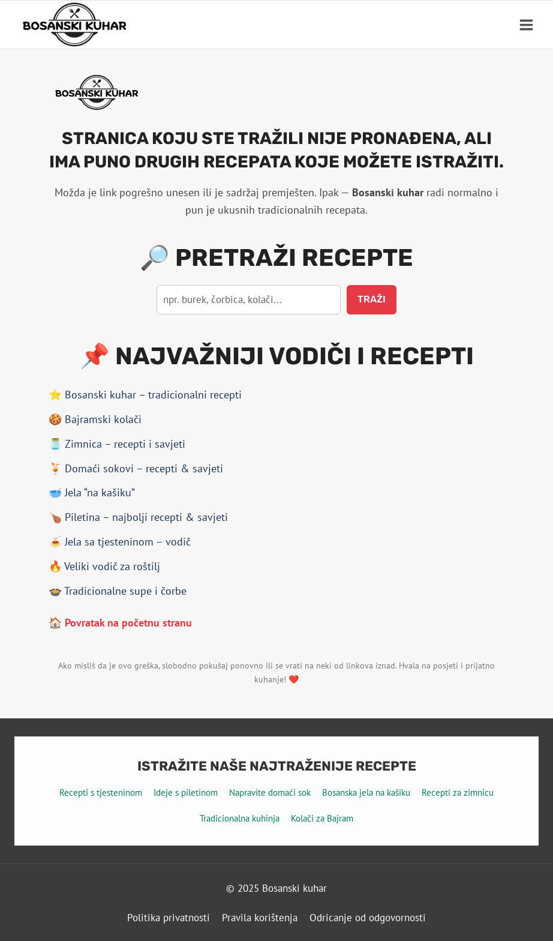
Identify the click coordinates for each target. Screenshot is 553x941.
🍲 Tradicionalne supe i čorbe (118, 591)
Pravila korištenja (259, 917)
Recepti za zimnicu (458, 792)
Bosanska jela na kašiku (366, 792)
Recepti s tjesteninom (100, 792)
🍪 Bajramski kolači (95, 419)
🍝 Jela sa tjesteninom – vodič (120, 542)
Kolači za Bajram (322, 818)
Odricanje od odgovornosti (367, 917)
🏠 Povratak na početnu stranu (120, 623)
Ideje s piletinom (186, 792)
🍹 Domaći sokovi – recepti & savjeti (136, 468)
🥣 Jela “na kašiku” (92, 492)
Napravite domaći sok (270, 792)
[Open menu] (526, 24)
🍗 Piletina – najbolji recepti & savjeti (138, 517)
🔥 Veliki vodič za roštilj (104, 566)
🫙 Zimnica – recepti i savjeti (117, 444)
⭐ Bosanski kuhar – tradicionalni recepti (145, 394)
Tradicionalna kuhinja (239, 818)
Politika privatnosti (168, 917)
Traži (371, 299)
